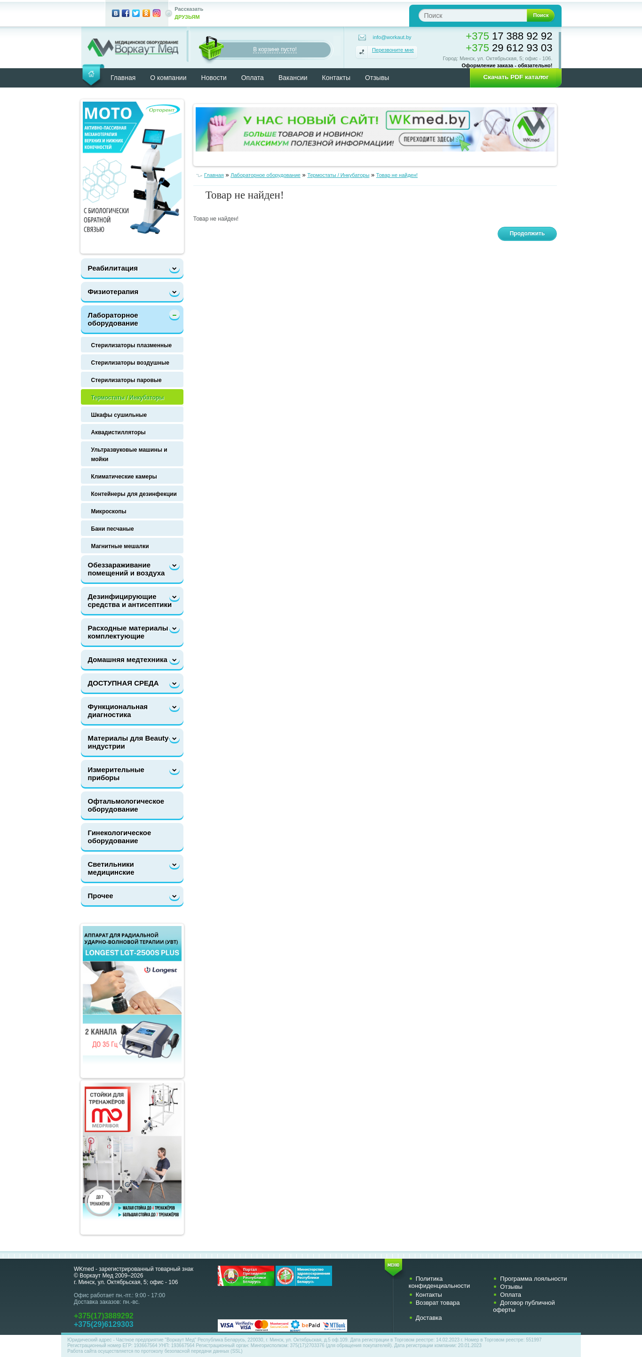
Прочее (100, 896)
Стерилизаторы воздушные (130, 362)
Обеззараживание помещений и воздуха (126, 569)
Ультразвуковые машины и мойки (129, 455)
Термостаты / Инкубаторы (127, 397)
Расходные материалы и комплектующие (131, 632)
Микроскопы (109, 511)
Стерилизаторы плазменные (131, 345)
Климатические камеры (124, 476)
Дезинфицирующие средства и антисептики (130, 600)
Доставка (429, 1317)
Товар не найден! (397, 175)
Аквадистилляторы (118, 432)
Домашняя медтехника (127, 659)
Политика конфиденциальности (439, 1282)
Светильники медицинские (111, 868)
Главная (123, 77)
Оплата (252, 77)
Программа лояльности (533, 1278)
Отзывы (377, 77)
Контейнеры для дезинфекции (134, 494)
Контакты (336, 77)
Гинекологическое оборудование (119, 837)
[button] (512, 77)
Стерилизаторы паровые (126, 380)
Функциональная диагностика (118, 710)
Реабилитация (113, 268)
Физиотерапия (113, 291)
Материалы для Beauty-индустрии (129, 742)
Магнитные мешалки (120, 546)
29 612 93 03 (509, 48)
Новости (214, 77)
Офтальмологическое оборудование (126, 805)
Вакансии (293, 77)
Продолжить (527, 233)
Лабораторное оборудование (113, 319)
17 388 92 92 (509, 36)
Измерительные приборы (116, 774)
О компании (168, 77)
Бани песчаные (112, 529)
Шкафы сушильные (119, 415)
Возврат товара (438, 1302)
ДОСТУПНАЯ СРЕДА (123, 683)
